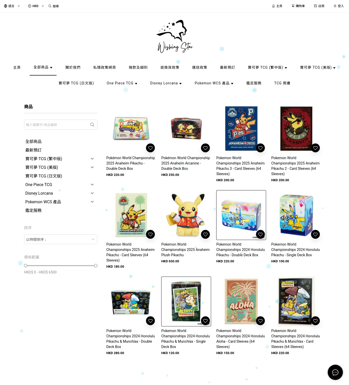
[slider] (25, 265)
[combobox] (61, 239)
